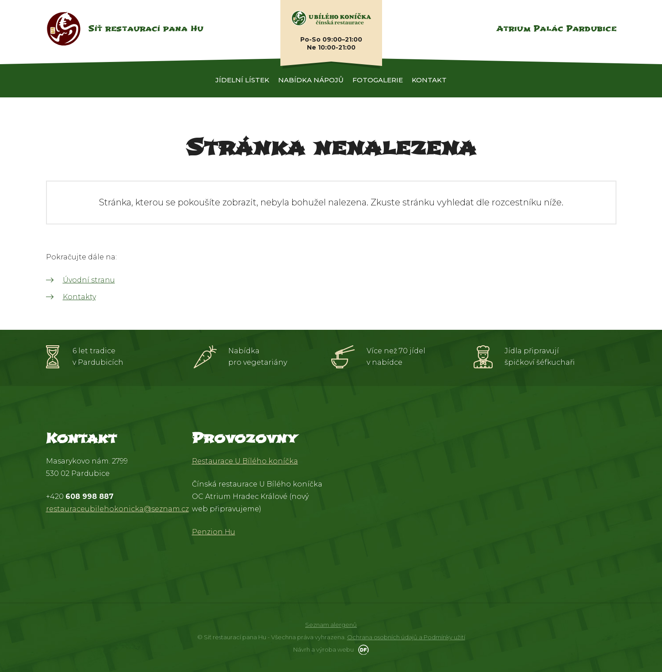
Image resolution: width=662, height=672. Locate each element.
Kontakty (79, 297)
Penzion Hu (213, 532)
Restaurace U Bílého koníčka (245, 461)
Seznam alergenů (331, 624)
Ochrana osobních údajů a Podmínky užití (406, 637)
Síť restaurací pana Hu (145, 28)
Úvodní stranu (89, 280)
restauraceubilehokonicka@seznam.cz (117, 509)
